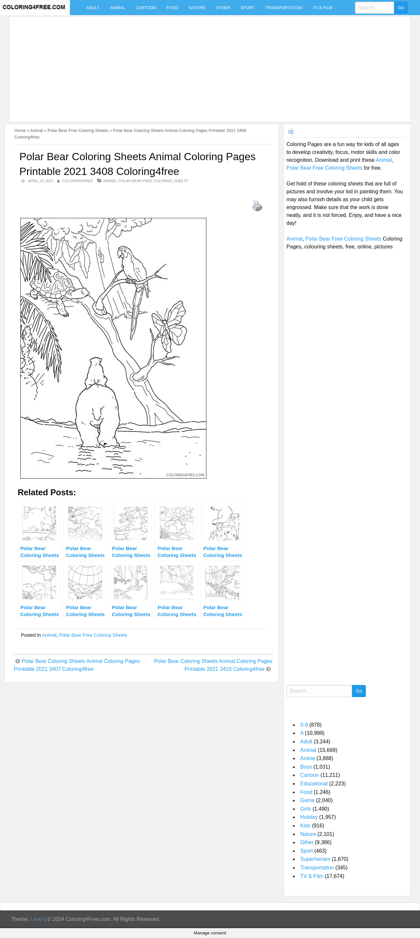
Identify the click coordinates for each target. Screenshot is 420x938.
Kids (305, 825)
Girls (305, 809)
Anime (307, 758)
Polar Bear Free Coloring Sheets (78, 130)
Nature (197, 8)
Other (223, 8)
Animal (117, 8)
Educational (314, 783)
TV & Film (322, 8)
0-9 (304, 725)
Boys (306, 767)
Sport (248, 8)
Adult (92, 8)
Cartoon (146, 8)
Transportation (283, 8)
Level (36, 919)
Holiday (309, 817)
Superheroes (315, 859)
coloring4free (77, 181)
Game (307, 800)
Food (172, 8)
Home (20, 130)
